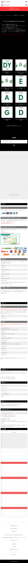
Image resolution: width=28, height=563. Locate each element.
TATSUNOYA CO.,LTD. (14, 525)
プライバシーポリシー (14, 552)
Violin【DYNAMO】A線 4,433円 (7, 105)
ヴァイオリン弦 (8, 15)
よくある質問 (14, 546)
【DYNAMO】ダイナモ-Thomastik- (19, 15)
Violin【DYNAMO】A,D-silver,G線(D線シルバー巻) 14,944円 (21, 73)
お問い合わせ (14, 554)
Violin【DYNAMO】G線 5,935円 (7, 120)
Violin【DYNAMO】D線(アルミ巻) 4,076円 (21, 120)
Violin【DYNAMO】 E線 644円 (21, 89)
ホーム (2, 15)
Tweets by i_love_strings (14, 194)
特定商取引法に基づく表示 (14, 549)
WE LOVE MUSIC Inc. (14, 528)
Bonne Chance (14, 531)
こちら (5, 293)
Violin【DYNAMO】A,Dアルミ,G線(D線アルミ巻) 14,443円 (7, 89)
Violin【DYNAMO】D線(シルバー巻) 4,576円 (21, 105)
